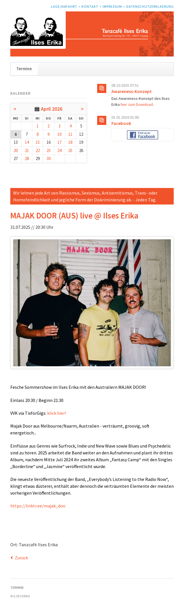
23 (49, 150)
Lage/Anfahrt (64, 6)
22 (38, 150)
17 (59, 142)
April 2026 (51, 109)
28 (27, 158)
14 (27, 142)
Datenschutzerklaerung (150, 6)
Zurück (21, 558)
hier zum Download (137, 104)
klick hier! (56, 413)
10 (59, 134)
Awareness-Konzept (131, 91)
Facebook (121, 123)
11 (70, 134)
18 (70, 142)
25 (70, 150)
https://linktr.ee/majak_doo (37, 506)
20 (16, 150)
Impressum (112, 6)
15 (38, 142)
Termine (24, 68)
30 (49, 158)
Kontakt (89, 6)
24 (59, 150)
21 (27, 150)
